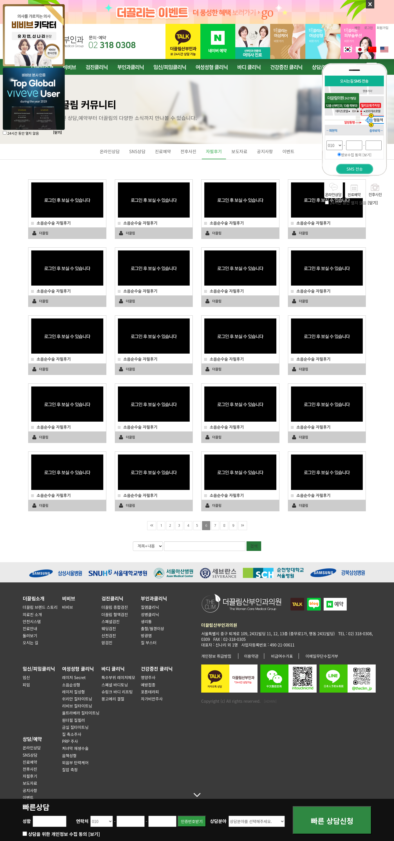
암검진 (107, 642)
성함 (27, 821)
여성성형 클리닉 (212, 67)
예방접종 (148, 685)
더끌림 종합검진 (115, 607)
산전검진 (109, 635)
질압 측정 (70, 769)
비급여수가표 (282, 656)
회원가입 (382, 27)
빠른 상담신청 (332, 821)
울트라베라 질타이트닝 (81, 713)
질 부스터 (148, 642)
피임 (26, 685)
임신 (26, 677)
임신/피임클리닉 (169, 67)
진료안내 (30, 628)
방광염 (146, 635)
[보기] (94, 834)
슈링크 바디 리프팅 (117, 692)
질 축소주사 (71, 734)
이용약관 (251, 656)
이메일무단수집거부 (322, 656)
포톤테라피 (150, 692)
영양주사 (148, 677)
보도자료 (239, 151)
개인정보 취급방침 (216, 656)
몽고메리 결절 (113, 699)
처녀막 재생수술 (75, 748)
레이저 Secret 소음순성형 (74, 681)
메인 (358, 27)
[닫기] (57, 132)
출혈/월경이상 (152, 628)
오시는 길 (30, 642)
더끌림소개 (33, 598)
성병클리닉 (150, 614)
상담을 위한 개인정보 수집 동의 (64, 834)
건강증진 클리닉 (286, 67)
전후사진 (188, 151)
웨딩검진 (109, 628)
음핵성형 (69, 755)
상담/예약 (32, 739)
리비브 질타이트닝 (77, 706)
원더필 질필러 (73, 720)
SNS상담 (137, 151)
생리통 (146, 621)
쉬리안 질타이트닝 (77, 699)
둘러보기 (30, 635)
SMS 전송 (354, 169)
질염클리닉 (150, 607)
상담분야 (218, 821)
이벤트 (288, 151)
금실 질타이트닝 (75, 727)
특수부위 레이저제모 (118, 677)
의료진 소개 (32, 614)
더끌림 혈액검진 (115, 614)
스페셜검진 (111, 621)
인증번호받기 (192, 821)
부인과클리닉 (130, 67)
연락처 (82, 821)
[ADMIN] (270, 701)
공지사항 (265, 151)
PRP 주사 (70, 741)
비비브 (69, 67)
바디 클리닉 (249, 67)
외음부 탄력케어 (75, 762)
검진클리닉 (97, 67)
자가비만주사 (152, 699)
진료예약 (163, 151)
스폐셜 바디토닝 (115, 685)
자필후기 (214, 151)
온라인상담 (110, 151)
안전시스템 (32, 621)
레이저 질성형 (73, 692)
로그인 (368, 27)
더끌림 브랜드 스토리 (40, 607)
